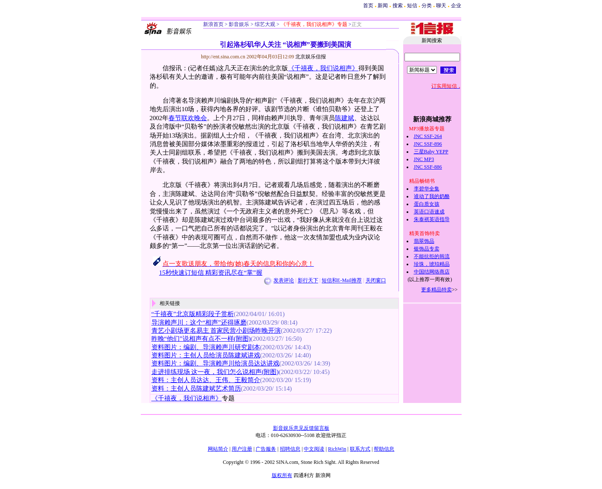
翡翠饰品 (424, 241)
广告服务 (266, 449)
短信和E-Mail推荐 (342, 281)
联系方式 (360, 449)
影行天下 (308, 281)
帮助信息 (384, 449)
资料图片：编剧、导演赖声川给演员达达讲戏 (215, 363)
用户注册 (242, 449)
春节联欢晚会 (188, 118)
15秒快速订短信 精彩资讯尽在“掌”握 (210, 272)
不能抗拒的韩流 (432, 256)
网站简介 (218, 449)
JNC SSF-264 (428, 136)
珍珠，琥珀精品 (432, 264)
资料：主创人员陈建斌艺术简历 (196, 388)
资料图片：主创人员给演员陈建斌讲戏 (205, 355)
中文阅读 (314, 449)
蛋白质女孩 (426, 204)
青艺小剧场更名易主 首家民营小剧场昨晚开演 (216, 330)
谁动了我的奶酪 (432, 196)
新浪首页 (213, 24)
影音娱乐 (239, 24)
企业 (456, 6)
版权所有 (282, 475)
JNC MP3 (424, 159)
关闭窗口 (376, 281)
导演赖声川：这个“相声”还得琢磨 (199, 322)
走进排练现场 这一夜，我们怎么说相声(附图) (215, 371)
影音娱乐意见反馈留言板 (301, 428)
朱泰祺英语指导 (432, 219)
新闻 (383, 6)
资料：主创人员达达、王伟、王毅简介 (205, 380)
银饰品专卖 (426, 249)
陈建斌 (344, 118)
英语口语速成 (429, 212)
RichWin (337, 449)
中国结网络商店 (432, 272)
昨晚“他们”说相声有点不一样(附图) (201, 338)
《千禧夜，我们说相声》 (323, 68)
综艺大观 (264, 24)
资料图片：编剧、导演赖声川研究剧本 (205, 347)
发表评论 (283, 281)
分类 (427, 6)
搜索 (398, 6)
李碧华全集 (426, 189)
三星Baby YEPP (431, 152)
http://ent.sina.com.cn (224, 57)
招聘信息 (290, 449)
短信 (412, 6)
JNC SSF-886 (428, 167)
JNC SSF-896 (428, 144)
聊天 (441, 6)
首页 (368, 6)
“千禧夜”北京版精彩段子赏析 (192, 314)
